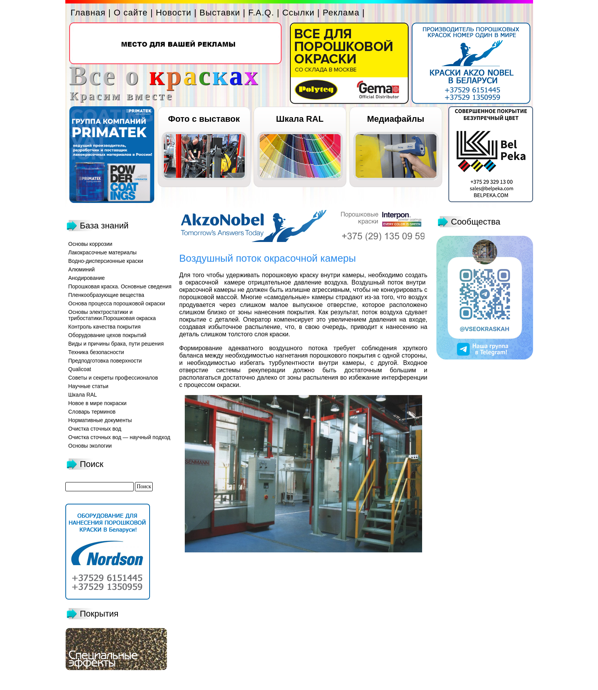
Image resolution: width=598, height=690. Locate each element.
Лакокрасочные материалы (102, 252)
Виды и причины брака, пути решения (116, 344)
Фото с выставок (204, 119)
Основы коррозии (90, 244)
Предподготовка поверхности (105, 361)
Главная (88, 12)
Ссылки (298, 12)
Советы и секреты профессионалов (113, 378)
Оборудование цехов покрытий (107, 335)
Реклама (341, 12)
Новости (173, 12)
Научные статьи (88, 386)
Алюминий (81, 269)
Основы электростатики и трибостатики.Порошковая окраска (112, 315)
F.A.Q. (261, 12)
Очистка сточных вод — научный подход (119, 437)
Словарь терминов (92, 412)
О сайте (131, 12)
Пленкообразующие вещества (106, 295)
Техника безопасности (96, 352)
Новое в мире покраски (97, 403)
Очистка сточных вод (94, 429)
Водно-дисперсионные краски (105, 261)
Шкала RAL (300, 119)
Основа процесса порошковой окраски (116, 303)
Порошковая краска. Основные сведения (120, 286)
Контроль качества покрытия (104, 327)
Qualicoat (79, 369)
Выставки (219, 12)
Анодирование (86, 278)
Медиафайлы (395, 119)
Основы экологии (90, 446)
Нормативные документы (100, 420)
